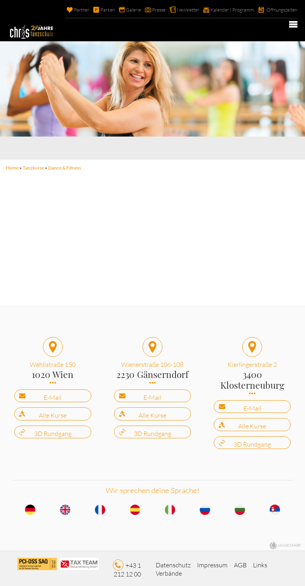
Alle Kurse (53, 414)
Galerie (120, 10)
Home (12, 167)
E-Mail (53, 395)
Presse (147, 10)
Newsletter (179, 10)
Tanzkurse (33, 167)
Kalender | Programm (226, 10)
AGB (240, 563)
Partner (65, 10)
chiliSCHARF (289, 543)
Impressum (212, 563)
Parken (93, 10)
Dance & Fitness (64, 167)
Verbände (169, 571)
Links (260, 563)
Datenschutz (173, 563)
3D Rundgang (52, 432)
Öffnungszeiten (280, 10)
